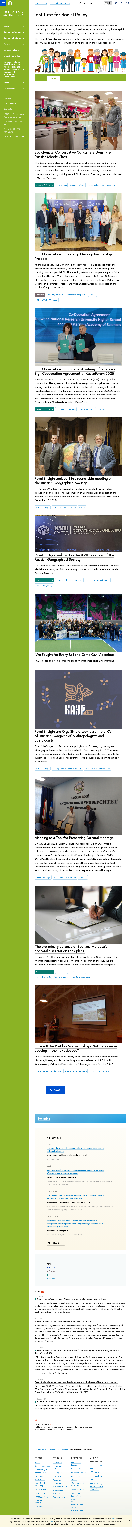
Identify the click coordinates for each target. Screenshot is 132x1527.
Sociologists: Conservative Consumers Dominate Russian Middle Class (71, 1298)
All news (56, 1090)
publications (61, 185)
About (7, 26)
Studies (57, 1458)
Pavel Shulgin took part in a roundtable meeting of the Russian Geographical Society (76, 1381)
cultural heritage (43, 507)
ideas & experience (76, 971)
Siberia (82, 507)
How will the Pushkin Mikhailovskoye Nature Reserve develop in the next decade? (76, 1048)
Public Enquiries (41, 1506)
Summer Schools (60, 1486)
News (37, 1291)
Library (92, 1479)
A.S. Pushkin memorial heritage (48, 1071)
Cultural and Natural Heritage (68, 580)
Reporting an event (55, 294)
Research (76, 1458)
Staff (6, 82)
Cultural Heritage (43, 877)
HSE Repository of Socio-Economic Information (97, 1486)
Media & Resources (96, 1460)
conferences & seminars (98, 971)
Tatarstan (101, 409)
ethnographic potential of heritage (67, 768)
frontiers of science (96, 185)
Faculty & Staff (40, 1489)
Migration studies (12, 56)
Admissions (57, 1462)
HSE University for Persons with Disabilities (42, 1500)
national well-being (87, 409)
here (114, 1519)
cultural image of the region (64, 507)
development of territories (65, 877)
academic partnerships (66, 409)
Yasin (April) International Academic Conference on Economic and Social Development (77, 1502)
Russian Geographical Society (96, 580)
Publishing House (97, 1476)
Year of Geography (44, 585)
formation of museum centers (97, 768)
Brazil (93, 294)
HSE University (40, 1449)
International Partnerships (40, 1484)
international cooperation (77, 294)
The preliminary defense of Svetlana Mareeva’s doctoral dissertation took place (71, 948)
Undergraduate (59, 1472)
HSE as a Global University (47, 300)
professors (60, 971)
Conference (10, 88)
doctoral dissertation (81, 977)
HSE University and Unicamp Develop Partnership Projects (65, 1321)
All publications (56, 1243)
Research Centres (12, 32)
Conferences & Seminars (77, 1484)
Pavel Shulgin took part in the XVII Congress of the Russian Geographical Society (77, 1401)
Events (7, 44)
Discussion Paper (11, 50)
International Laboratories (76, 1463)
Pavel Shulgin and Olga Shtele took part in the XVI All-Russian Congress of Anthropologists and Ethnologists (74, 736)
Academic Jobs (77, 1489)
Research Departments (58, 1449)
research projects (77, 185)
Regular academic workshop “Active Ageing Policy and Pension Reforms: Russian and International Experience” (12, 69)
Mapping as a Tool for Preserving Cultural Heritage (74, 837)
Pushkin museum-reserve (100, 1071)
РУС (106, 3)
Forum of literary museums (76, 1071)
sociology (111, 185)
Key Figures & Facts (42, 1466)
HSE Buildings (40, 1493)
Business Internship (60, 1497)
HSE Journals (95, 1472)
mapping (83, 877)
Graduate (57, 1476)
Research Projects (12, 38)
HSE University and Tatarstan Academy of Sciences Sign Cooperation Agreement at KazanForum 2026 (77, 1352)
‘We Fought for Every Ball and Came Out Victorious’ (75, 654)
